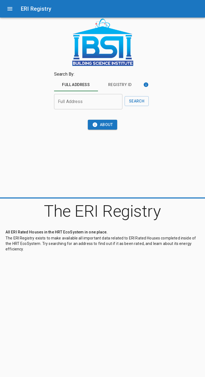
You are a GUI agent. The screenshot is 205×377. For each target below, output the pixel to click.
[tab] (76, 84)
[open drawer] (9, 8)
